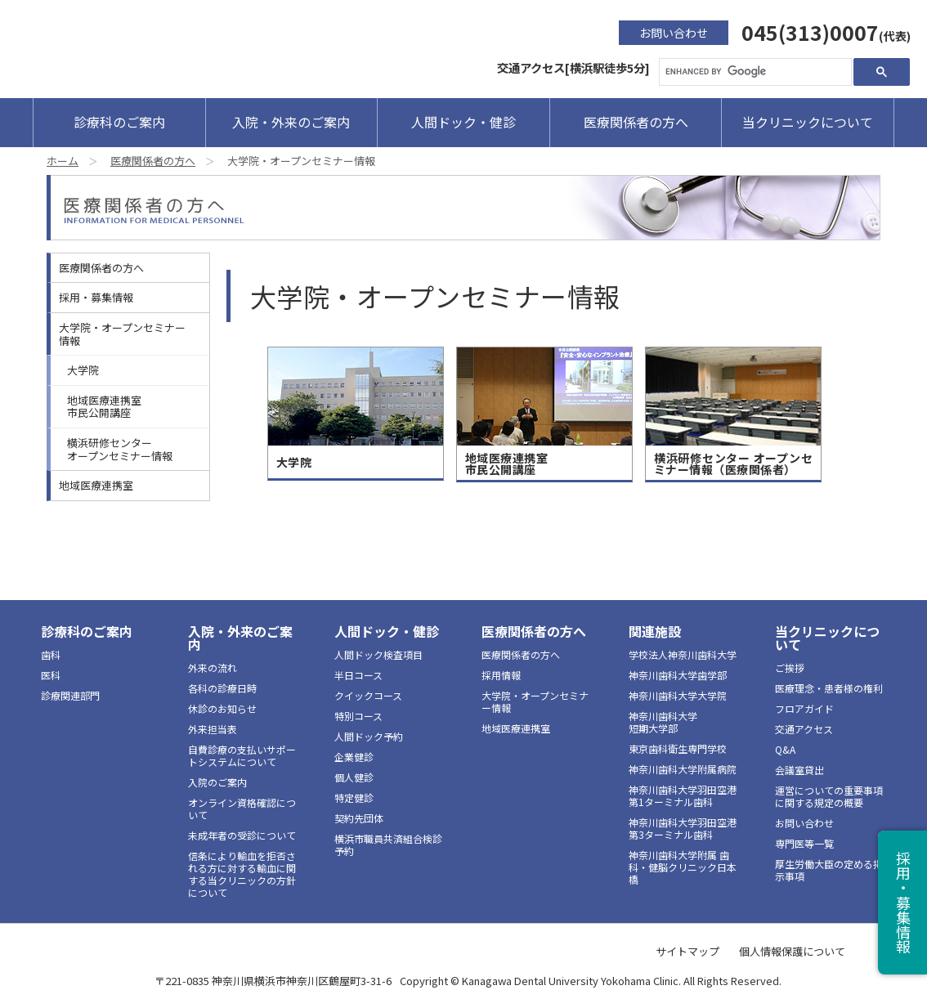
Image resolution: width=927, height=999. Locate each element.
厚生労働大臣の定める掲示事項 (829, 870)
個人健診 (354, 777)
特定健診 (354, 797)
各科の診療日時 (222, 688)
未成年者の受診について (242, 835)
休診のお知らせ (222, 708)
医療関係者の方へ (636, 122)
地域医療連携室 (96, 485)
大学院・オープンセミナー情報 (122, 334)
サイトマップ (687, 951)
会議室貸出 (799, 770)
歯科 (50, 654)
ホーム (62, 160)
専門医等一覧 (804, 843)
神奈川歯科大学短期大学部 (663, 722)
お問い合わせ (673, 33)
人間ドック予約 (368, 736)
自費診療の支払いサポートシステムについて (242, 755)
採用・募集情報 (96, 297)
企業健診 (354, 757)
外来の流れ (212, 667)
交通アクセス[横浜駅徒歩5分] (573, 67)
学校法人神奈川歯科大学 (683, 654)
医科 (50, 675)
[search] (753, 72)
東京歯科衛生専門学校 (678, 748)
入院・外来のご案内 (291, 122)
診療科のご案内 (119, 122)
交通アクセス (804, 729)
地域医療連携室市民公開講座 (104, 406)
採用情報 (501, 675)
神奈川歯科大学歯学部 (678, 675)
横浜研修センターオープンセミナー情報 (119, 449)
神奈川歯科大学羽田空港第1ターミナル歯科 (683, 795)
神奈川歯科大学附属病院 (683, 769)
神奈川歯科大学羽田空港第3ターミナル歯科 (683, 828)
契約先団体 (358, 818)
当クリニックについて (807, 122)
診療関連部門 (70, 695)
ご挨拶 (789, 667)
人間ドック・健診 (463, 122)
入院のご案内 (217, 782)
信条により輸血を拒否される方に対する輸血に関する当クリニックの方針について (242, 874)
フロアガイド (804, 708)
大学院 (83, 370)
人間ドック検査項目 (378, 654)
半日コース (358, 675)
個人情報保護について (792, 951)
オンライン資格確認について (242, 808)
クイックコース (368, 695)
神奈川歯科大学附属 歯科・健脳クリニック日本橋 (683, 867)
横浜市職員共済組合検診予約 (388, 844)
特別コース (358, 716)
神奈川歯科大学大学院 (678, 695)
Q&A (785, 749)
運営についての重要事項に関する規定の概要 (829, 796)
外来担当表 (212, 729)
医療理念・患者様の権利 (829, 688)
